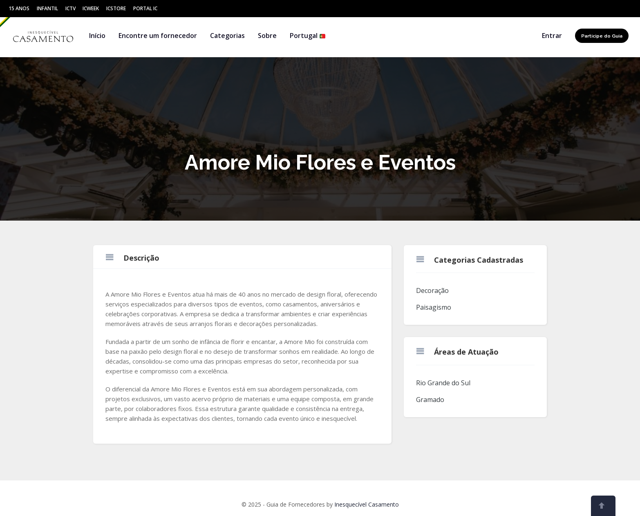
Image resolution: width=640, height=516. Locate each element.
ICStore (116, 8)
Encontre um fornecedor (158, 35)
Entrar (552, 35)
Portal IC (145, 8)
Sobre (267, 35)
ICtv (70, 8)
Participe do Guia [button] (601, 36)
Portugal (308, 35)
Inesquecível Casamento (366, 504)
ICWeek (91, 8)
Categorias (227, 35)
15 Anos (19, 8)
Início (97, 35)
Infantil (47, 8)
